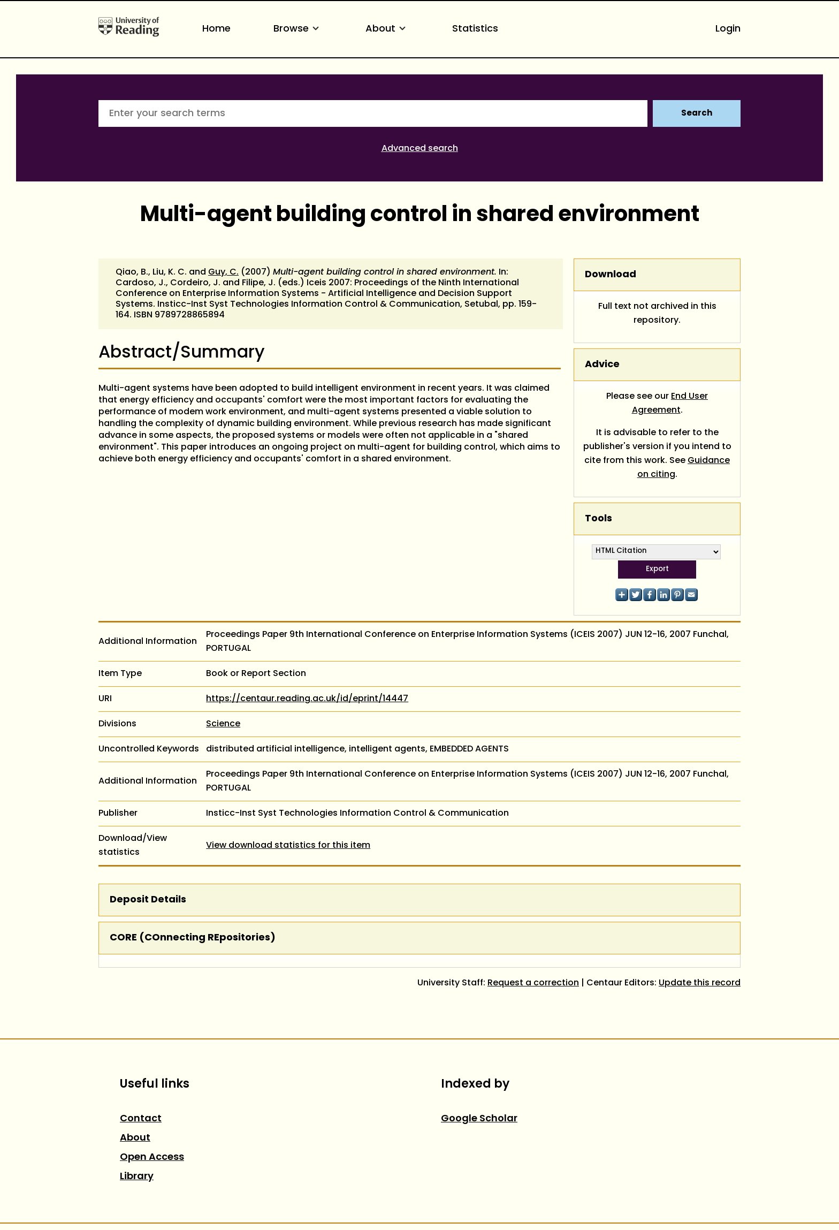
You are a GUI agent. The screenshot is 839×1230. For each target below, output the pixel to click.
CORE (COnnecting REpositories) (193, 938)
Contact (141, 1119)
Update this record (700, 983)
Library (137, 1176)
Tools (598, 519)
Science (223, 724)
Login (728, 29)
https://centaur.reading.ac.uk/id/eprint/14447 (307, 699)
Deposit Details (148, 900)
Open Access (152, 1157)
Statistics (475, 29)
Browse (298, 29)
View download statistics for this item (288, 846)
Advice (602, 364)
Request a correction (533, 983)
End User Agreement (670, 403)
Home (216, 29)
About (387, 29)
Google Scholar (479, 1119)
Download (610, 275)
